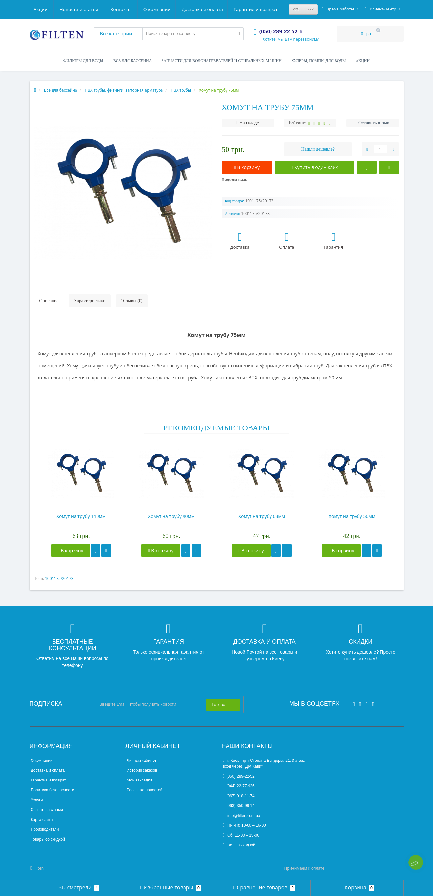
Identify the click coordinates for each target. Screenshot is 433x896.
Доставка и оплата (93, 9)
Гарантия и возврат (148, 9)
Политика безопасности (52, 790)
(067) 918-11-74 (239, 796)
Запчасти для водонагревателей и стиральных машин (221, 60)
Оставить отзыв (373, 122)
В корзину (70, 550)
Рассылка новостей (144, 790)
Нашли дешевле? (318, 149)
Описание (49, 300)
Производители (45, 829)
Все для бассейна (132, 60)
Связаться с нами (47, 809)
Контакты (269, 9)
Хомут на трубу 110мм (81, 516)
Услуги (37, 800)
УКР (310, 9)
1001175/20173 (59, 578)
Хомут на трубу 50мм (352, 516)
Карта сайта (42, 819)
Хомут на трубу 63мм (261, 516)
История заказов (142, 770)
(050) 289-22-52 (239, 776)
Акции (189, 9)
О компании (47, 9)
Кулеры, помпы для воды (319, 60)
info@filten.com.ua (241, 815)
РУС (296, 9)
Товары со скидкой (48, 839)
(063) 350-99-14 (239, 805)
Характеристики (89, 300)
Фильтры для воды (83, 60)
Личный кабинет (141, 760)
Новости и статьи (227, 9)
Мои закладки (139, 780)
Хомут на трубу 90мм (171, 516)
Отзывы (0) (132, 300)
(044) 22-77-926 (239, 786)
